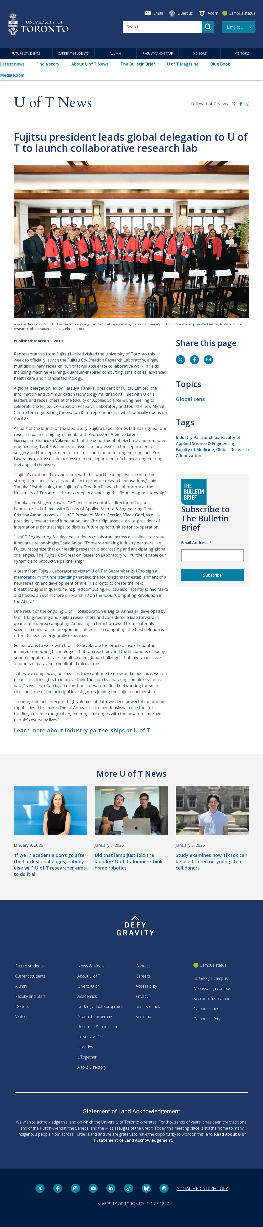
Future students (26, 53)
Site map (143, 1016)
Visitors (242, 53)
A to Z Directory (91, 1067)
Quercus (185, 13)
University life (89, 1037)
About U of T (88, 976)
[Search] (162, 27)
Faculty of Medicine (195, 449)
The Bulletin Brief (137, 64)
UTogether (87, 1057)
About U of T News (90, 64)
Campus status (242, 13)
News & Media (91, 966)
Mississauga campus (212, 988)
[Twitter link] (235, 106)
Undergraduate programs (100, 1006)
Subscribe (212, 575)
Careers (143, 976)
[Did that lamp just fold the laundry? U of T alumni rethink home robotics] (131, 828)
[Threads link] (164, 1188)
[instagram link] (247, 106)
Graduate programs (95, 1016)
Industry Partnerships (197, 437)
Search (208, 27)
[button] (238, 27)
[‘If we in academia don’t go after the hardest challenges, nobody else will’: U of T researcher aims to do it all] (50, 831)
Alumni (116, 53)
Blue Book (220, 64)
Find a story (47, 64)
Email (158, 13)
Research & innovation (97, 1026)
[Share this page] (208, 359)
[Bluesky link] (146, 1188)
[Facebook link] (242, 106)
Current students (73, 53)
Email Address (194, 542)
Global (222, 449)
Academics (87, 996)
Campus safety (207, 1019)
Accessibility (146, 986)
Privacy (142, 996)
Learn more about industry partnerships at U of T (82, 730)
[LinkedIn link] (110, 1188)
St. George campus (211, 978)
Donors (200, 53)
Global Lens (190, 399)
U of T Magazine (183, 64)
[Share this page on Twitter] (180, 359)
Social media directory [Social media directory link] (202, 1188)
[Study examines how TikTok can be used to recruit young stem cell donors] (212, 828)
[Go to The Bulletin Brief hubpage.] (194, 492)
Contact (143, 966)
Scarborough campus (213, 998)
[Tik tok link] (128, 1188)
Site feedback (148, 1006)
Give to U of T (89, 986)
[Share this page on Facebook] (194, 359)
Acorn (213, 13)
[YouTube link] (93, 1188)
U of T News (53, 103)
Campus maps (206, 1008)
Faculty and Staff (158, 53)
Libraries (85, 1047)
